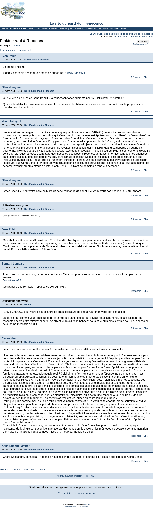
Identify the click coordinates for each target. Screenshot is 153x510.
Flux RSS (89, 476)
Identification (120, 36)
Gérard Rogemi (11, 87)
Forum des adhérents (38, 29)
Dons (123, 29)
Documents (103, 29)
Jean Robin (16, 45)
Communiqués (65, 29)
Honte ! (28, 304)
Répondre (136, 77)
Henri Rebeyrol (11, 121)
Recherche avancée (141, 44)
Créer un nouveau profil (141, 36)
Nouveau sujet (25, 50)
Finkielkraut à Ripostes (36, 59)
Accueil (5, 29)
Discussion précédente (34, 469)
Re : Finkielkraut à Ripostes (39, 91)
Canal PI (53, 29)
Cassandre (9, 338)
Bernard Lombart (13, 263)
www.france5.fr (76, 72)
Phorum (87, 504)
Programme (79, 29)
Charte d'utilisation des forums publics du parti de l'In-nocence (121, 34)
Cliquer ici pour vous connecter (76, 493)
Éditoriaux (91, 29)
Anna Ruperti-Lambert (16, 445)
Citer (145, 77)
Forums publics (18, 29)
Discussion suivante (10, 469)
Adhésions (114, 29)
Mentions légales (70, 506)
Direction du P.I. (83, 506)
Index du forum (7, 50)
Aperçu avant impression (69, 476)
